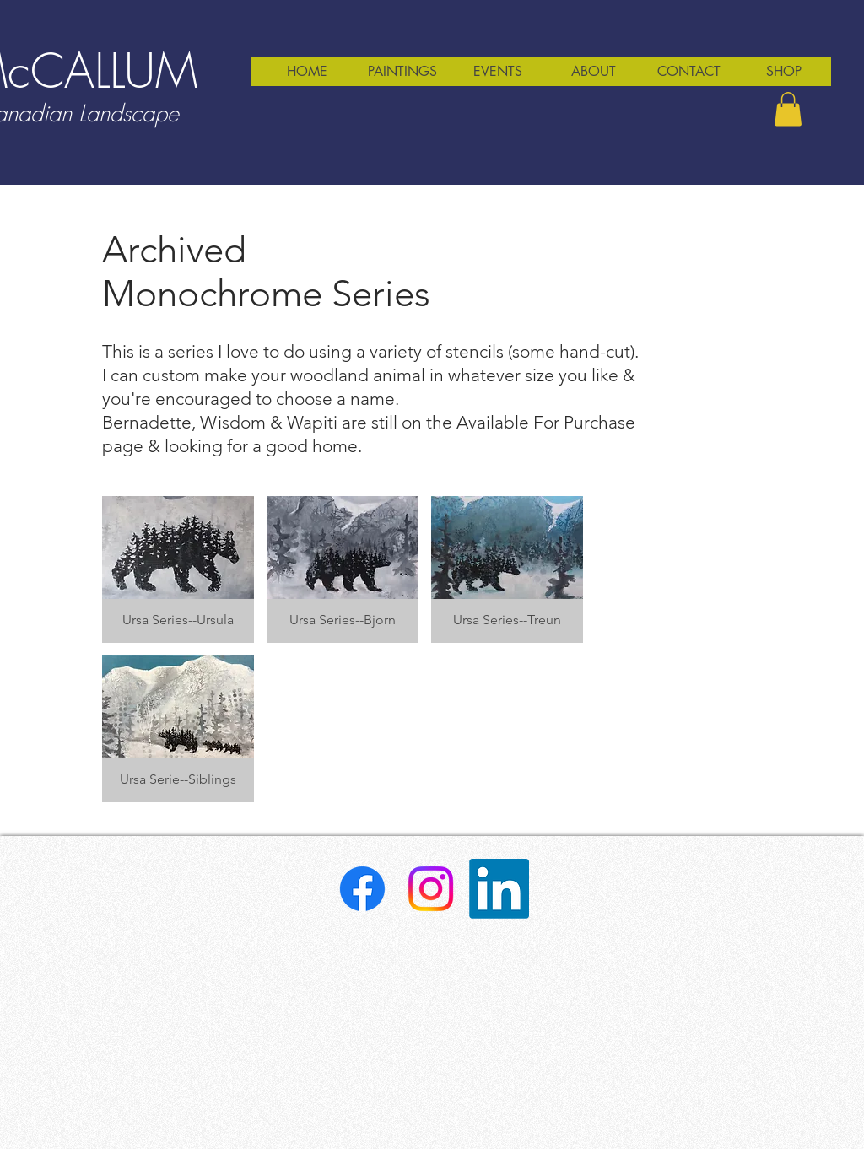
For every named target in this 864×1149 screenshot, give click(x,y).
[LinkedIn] (499, 889)
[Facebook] (362, 889)
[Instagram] (431, 889)
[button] (788, 109)
